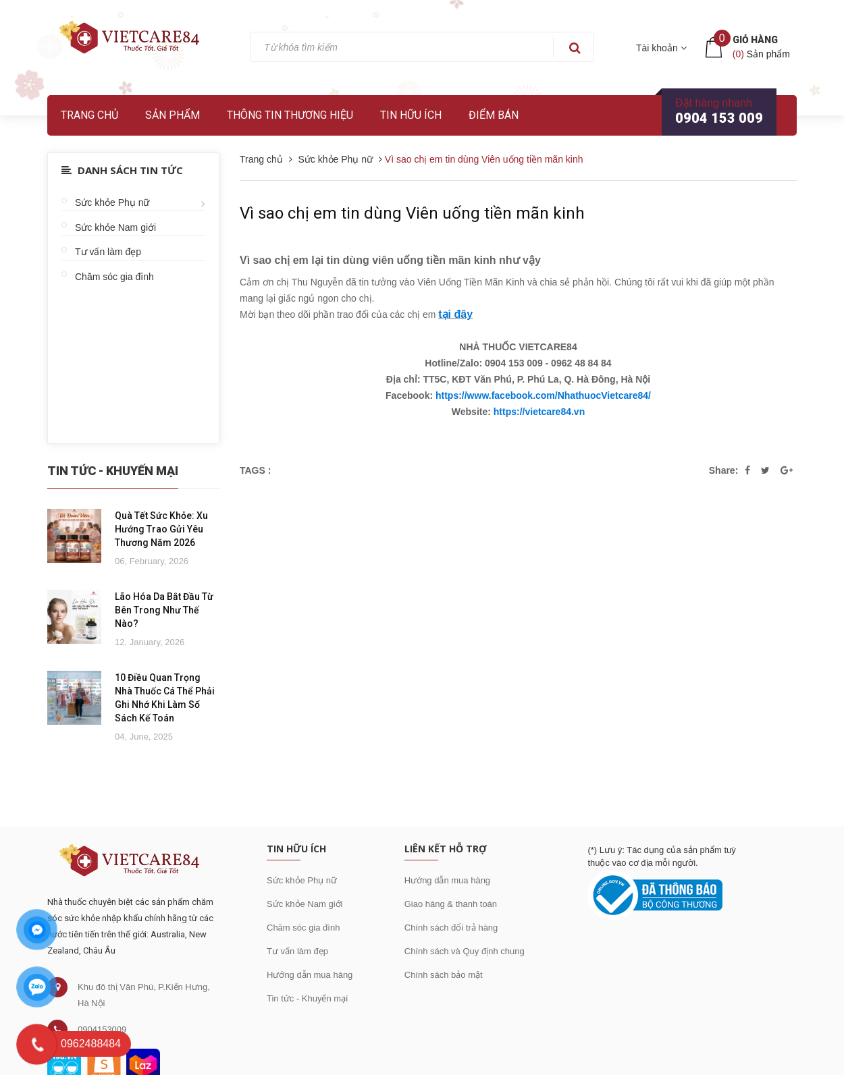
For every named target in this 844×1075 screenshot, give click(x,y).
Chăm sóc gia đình (114, 276)
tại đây (455, 314)
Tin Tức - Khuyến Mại (112, 471)
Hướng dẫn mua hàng (309, 975)
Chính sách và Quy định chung (464, 951)
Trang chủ (89, 115)
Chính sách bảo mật (443, 975)
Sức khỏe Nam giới (115, 227)
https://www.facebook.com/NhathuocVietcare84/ (543, 395)
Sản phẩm (172, 115)
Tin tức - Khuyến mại (307, 998)
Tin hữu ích (411, 115)
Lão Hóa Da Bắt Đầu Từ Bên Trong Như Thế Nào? (164, 610)
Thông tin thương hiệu (290, 115)
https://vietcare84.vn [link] (539, 411)
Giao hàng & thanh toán (450, 904)
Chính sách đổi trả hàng (451, 927)
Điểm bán (494, 115)
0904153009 (102, 1029)
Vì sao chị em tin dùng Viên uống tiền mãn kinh (412, 213)
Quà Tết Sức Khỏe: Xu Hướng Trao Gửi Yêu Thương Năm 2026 (161, 529)
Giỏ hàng (755, 39)
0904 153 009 (719, 118)
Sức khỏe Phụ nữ (112, 202)
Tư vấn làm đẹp (108, 251)
